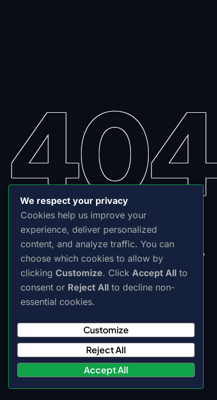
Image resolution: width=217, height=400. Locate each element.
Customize (106, 330)
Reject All (106, 350)
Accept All (106, 370)
